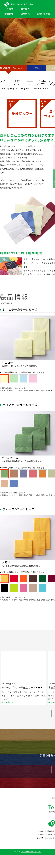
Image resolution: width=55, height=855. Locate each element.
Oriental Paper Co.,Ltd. (31, 852)
